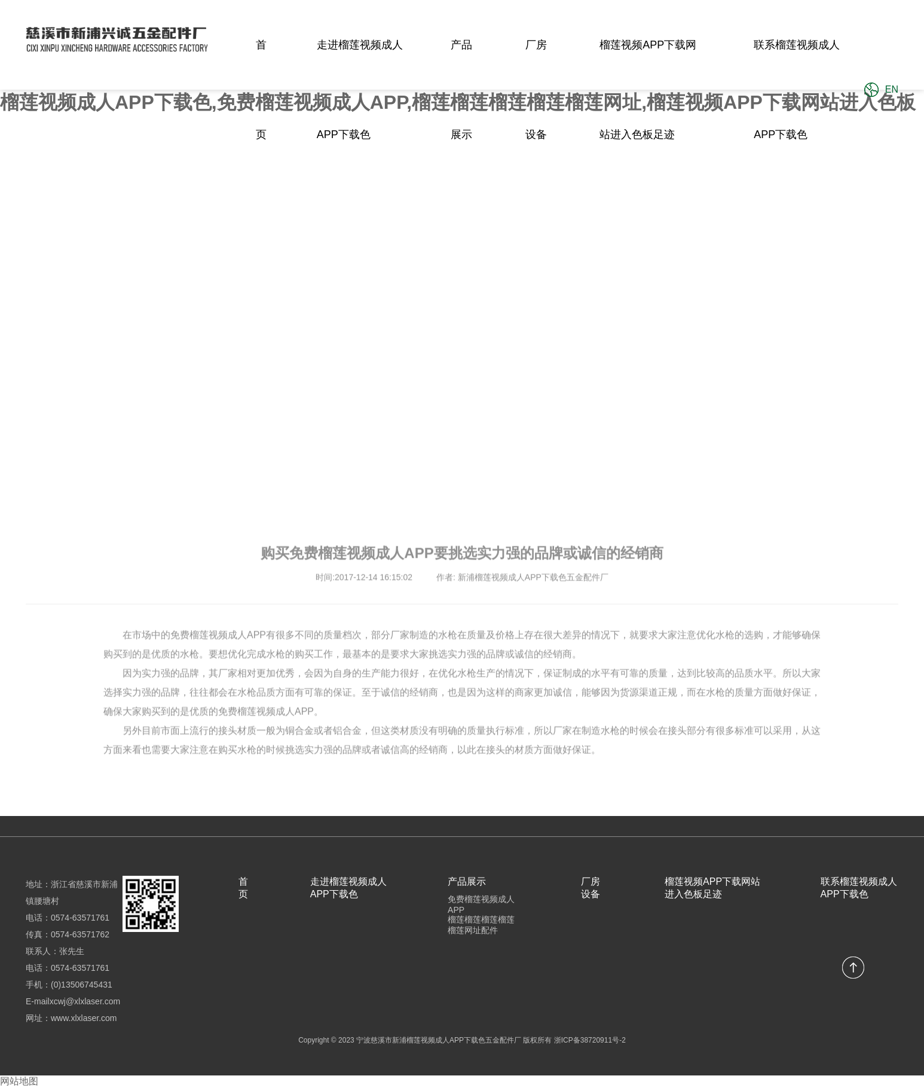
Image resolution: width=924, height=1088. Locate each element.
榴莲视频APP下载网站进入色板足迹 (647, 89)
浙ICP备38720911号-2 (590, 1040)
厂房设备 (536, 89)
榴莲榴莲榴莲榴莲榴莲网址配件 (481, 925)
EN (891, 89)
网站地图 (19, 1081)
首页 (261, 89)
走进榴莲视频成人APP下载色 (360, 89)
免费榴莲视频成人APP (481, 904)
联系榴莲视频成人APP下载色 (797, 89)
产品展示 (461, 89)
